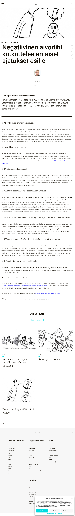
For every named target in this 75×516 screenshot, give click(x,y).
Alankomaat (11, 453)
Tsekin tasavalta (11, 473)
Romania (10, 462)
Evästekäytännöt (53, 453)
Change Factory (32, 460)
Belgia (9, 455)
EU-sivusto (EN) (11, 451)
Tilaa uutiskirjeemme (54, 464)
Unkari (9, 476)
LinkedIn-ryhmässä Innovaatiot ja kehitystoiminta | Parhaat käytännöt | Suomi (24, 287)
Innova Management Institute (36, 473)
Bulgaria (10, 458)
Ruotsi (9, 464)
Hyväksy (42, 511)
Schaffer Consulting (33, 467)
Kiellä (54, 511)
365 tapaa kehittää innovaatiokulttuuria (37, 300)
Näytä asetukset (67, 511)
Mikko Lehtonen (37, 81)
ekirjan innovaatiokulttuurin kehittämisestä (47, 294)
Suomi (9, 471)
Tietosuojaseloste (58, 513)
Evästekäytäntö (50, 513)
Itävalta (10, 460)
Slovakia (10, 469)
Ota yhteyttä (37, 86)
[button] (72, 498)
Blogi (3, 357)
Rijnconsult (31, 453)
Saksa (9, 467)
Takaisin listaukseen (10, 43)
